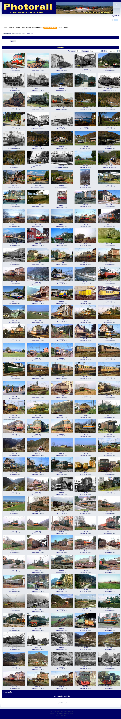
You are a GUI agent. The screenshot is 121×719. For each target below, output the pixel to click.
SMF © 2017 (60, 711)
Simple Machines (68, 711)
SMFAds (52, 713)
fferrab (18, 148)
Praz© (18, 70)
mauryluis (113, 90)
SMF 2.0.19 (53, 711)
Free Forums (59, 713)
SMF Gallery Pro (63, 703)
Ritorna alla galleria (62, 696)
